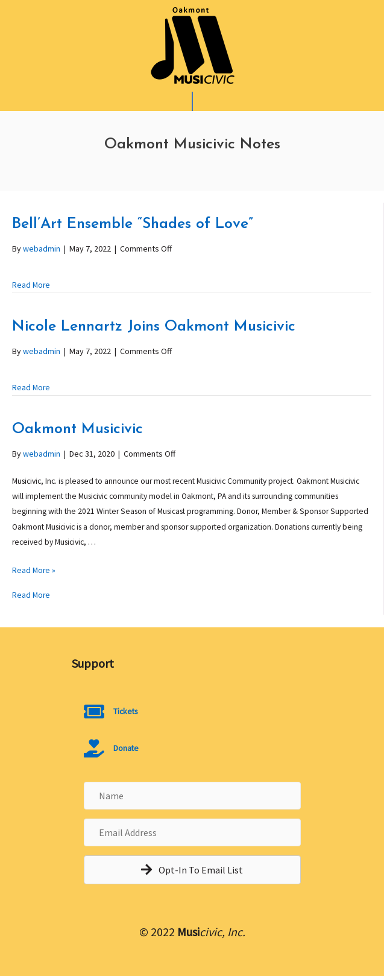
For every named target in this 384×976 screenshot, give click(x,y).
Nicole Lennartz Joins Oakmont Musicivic (153, 326)
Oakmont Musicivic (77, 429)
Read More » (33, 570)
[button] (192, 869)
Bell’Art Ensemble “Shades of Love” (132, 224)
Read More (31, 285)
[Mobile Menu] (192, 101)
